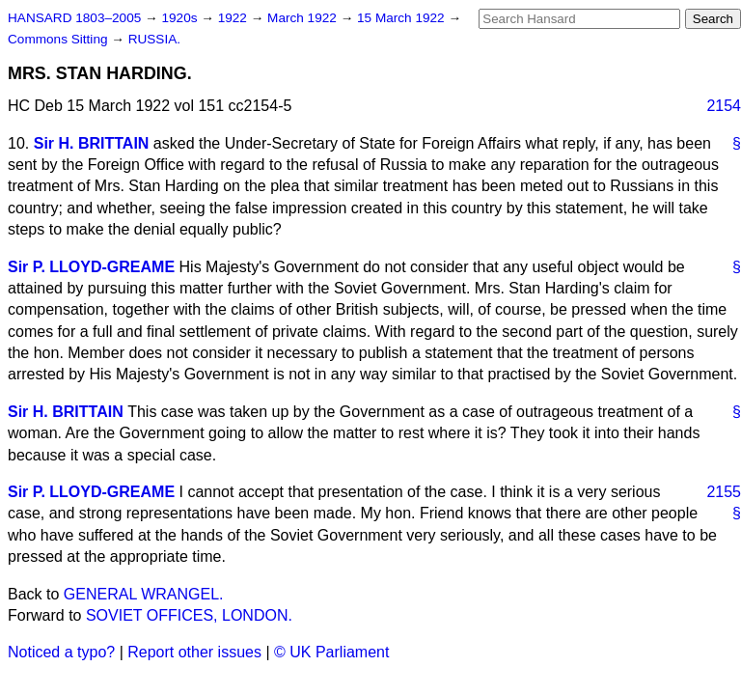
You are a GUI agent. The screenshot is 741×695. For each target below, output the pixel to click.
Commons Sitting (59, 39)
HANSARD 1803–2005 (74, 18)
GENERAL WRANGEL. (144, 594)
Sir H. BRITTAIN (92, 143)
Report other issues (194, 652)
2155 (723, 492)
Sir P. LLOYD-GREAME (91, 267)
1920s (181, 18)
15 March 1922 (402, 18)
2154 (723, 105)
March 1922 (304, 18)
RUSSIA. (154, 39)
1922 (234, 18)
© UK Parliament (331, 652)
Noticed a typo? (61, 652)
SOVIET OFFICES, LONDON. (189, 615)
